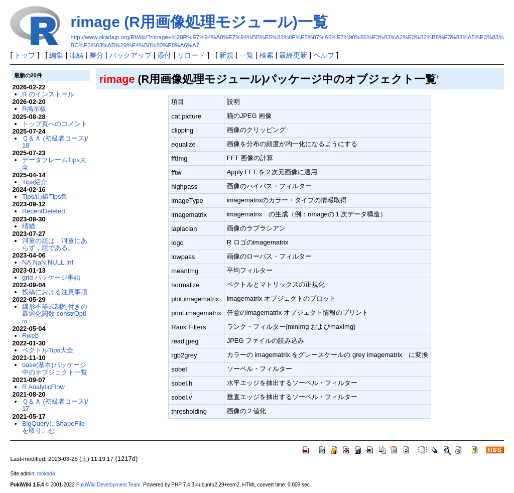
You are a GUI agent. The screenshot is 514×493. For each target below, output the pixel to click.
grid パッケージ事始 (51, 277)
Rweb (30, 335)
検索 (267, 55)
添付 (164, 55)
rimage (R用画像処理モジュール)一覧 (198, 22)
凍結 (76, 55)
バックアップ (130, 55)
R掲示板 (34, 108)
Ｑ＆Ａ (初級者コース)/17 (55, 405)
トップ (24, 55)
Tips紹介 (34, 182)
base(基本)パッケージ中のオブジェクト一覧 (54, 368)
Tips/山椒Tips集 (45, 196)
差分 (96, 55)
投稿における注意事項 (54, 292)
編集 (56, 55)
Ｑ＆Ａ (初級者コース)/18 (55, 142)
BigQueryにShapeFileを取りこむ (53, 427)
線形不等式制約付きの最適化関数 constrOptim (54, 314)
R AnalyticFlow (43, 387)
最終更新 (293, 55)
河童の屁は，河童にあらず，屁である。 (54, 244)
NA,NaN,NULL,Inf (47, 262)
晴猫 (28, 226)
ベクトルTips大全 (47, 350)
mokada (46, 473)
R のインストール (48, 94)
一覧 (246, 55)
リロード (191, 55)
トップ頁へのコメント (54, 124)
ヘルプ (323, 55)
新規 (226, 55)
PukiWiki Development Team (108, 484)
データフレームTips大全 (54, 163)
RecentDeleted (43, 211)
